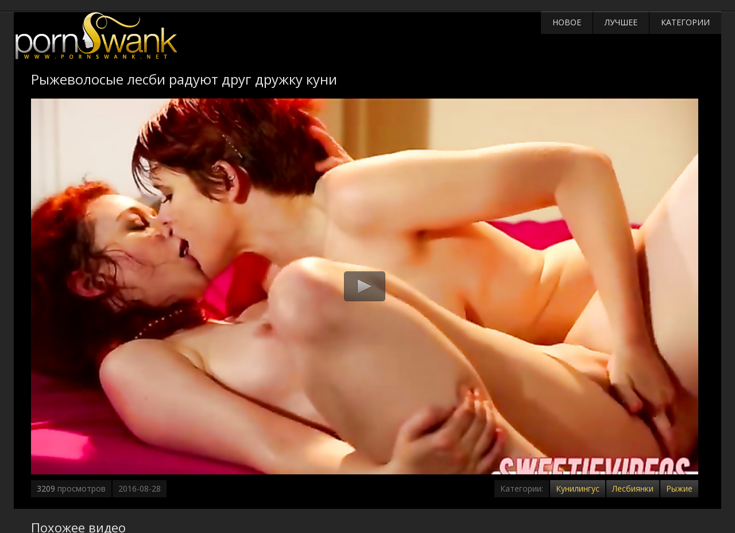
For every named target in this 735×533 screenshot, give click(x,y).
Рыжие (679, 488)
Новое (566, 22)
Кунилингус (577, 488)
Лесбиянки (632, 488)
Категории (685, 22)
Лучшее (621, 22)
